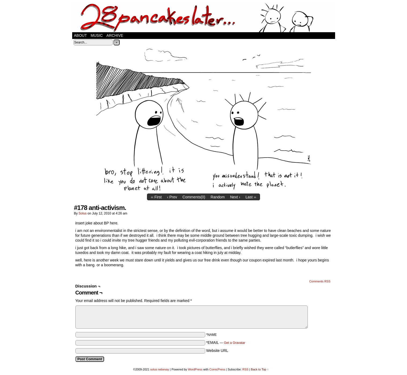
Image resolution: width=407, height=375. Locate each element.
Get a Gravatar (234, 343)
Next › (235, 197)
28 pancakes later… (203, 17)
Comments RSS (320, 281)
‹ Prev (172, 197)
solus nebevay (159, 369)
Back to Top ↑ (260, 369)
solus (83, 213)
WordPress (195, 369)
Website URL (217, 350)
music (97, 35)
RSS (245, 369)
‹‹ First (156, 197)
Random (218, 197)
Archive (115, 35)
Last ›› (250, 197)
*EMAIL (225, 342)
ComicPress (217, 369)
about (80, 35)
